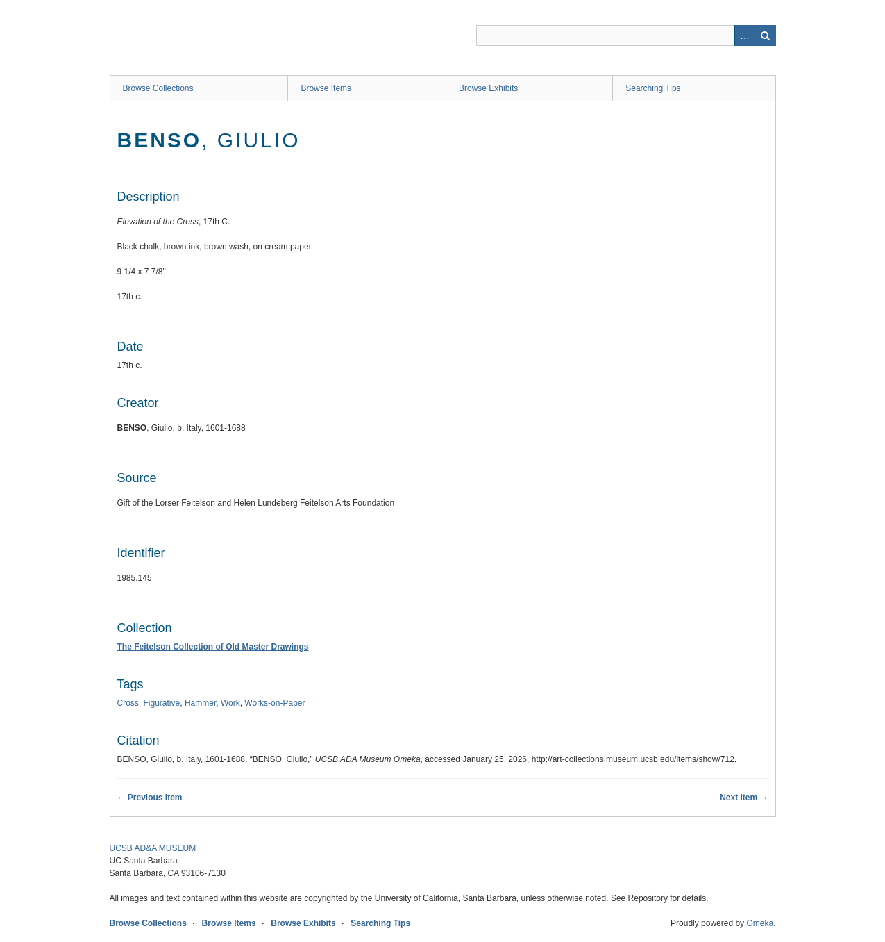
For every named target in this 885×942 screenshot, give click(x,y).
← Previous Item (150, 797)
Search (765, 35)
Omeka (759, 923)
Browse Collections (158, 88)
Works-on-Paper (274, 703)
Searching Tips (652, 88)
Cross (128, 703)
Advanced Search (744, 35)
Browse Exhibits (488, 88)
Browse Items (326, 88)
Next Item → (744, 797)
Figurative (162, 703)
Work (230, 703)
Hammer (200, 703)
